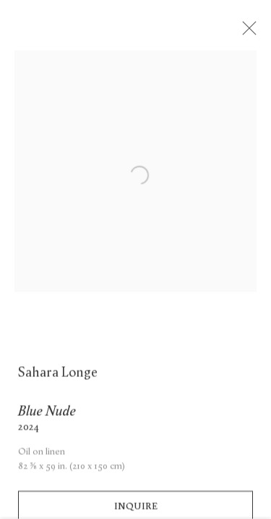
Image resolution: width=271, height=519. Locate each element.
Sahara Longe (58, 376)
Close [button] (251, 32)
